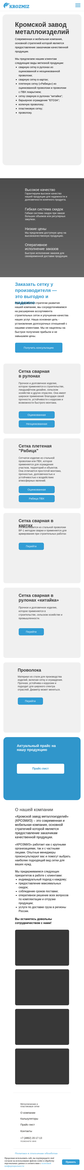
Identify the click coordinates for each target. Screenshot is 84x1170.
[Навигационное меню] (77, 5)
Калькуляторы (29, 1118)
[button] (38, 348)
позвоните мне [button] (29, 1141)
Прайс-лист (28, 1124)
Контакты (26, 1131)
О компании (28, 1112)
